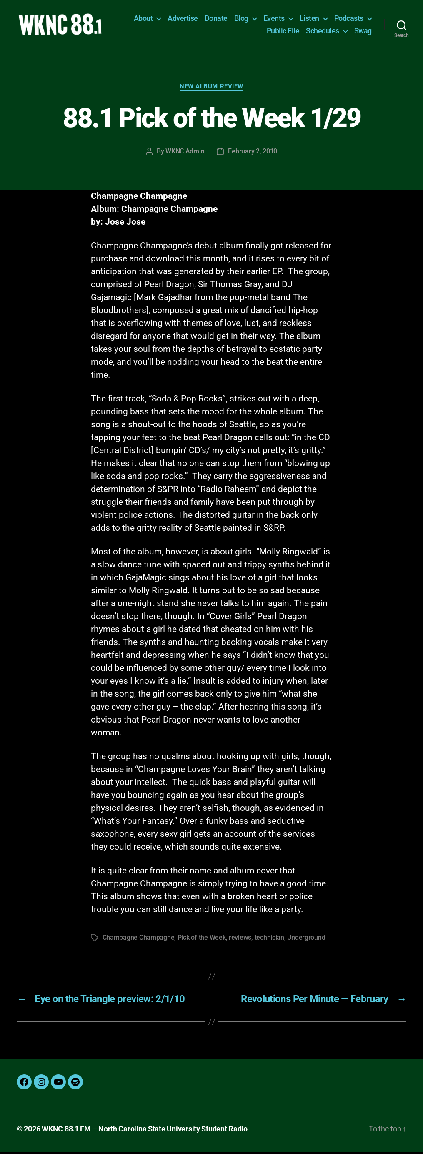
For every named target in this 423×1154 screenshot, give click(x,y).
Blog (241, 19)
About (143, 19)
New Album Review (211, 88)
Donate (216, 19)
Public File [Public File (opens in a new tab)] (283, 31)
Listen (309, 19)
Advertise (183, 19)
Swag (363, 31)
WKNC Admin (184, 153)
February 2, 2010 (252, 153)
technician (269, 939)
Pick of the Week (202, 939)
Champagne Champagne (139, 939)
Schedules (322, 31)
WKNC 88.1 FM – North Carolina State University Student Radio (145, 1130)
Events (274, 19)
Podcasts (348, 19)
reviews (240, 939)
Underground (306, 939)
